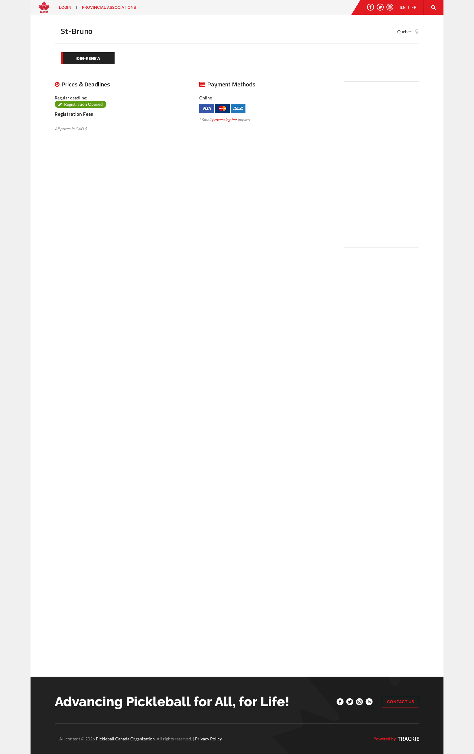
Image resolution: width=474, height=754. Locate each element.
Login (65, 7)
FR (414, 7)
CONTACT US (400, 701)
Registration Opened (83, 104)
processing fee (224, 119)
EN (403, 7)
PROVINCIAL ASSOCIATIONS (109, 7)
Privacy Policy (208, 738)
